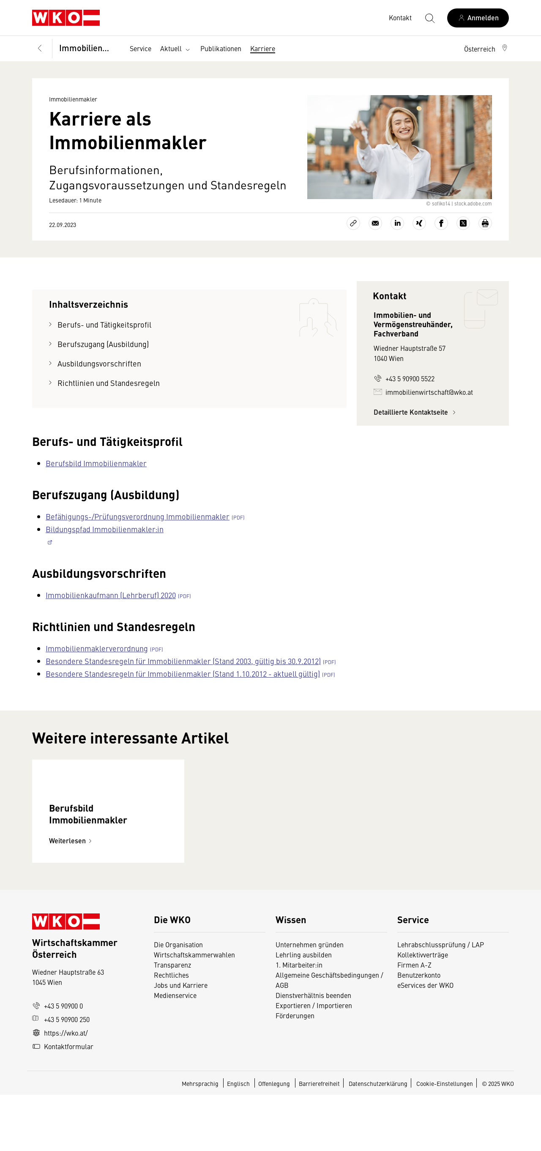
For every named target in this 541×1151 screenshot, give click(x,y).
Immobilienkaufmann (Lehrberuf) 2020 (111, 595)
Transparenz (172, 1020)
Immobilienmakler (89, 47)
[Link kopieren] (353, 223)
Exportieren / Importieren (314, 1061)
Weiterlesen (71, 897)
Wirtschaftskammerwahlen (194, 1010)
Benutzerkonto (418, 1031)
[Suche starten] (429, 17)
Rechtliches (171, 1031)
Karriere (262, 48)
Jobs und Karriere (181, 1041)
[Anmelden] (478, 17)
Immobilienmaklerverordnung (97, 648)
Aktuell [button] (176, 49)
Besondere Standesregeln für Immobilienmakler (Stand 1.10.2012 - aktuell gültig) (183, 673)
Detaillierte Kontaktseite (416, 412)
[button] (486, 49)
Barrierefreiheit (319, 1139)
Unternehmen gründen (310, 1000)
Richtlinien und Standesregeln (108, 382)
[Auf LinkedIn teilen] (397, 223)
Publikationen (220, 48)
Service (140, 48)
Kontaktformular (62, 1102)
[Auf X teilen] (463, 223)
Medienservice (175, 1051)
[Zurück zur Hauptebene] (40, 48)
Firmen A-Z (414, 1020)
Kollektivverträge (422, 1010)
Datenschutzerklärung (378, 1139)
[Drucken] (485, 223)
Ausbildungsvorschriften (99, 363)
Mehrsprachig (201, 1139)
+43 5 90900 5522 (404, 378)
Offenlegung (274, 1139)
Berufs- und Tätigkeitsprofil (104, 324)
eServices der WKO (425, 1041)
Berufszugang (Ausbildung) (103, 344)
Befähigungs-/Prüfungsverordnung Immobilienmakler (138, 516)
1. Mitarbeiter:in (299, 1020)
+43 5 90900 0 (57, 1061)
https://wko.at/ (60, 1089)
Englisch (239, 1139)
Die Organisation (178, 1000)
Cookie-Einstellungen (444, 1139)
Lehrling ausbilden (304, 1010)
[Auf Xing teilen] (419, 223)
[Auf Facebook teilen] (441, 223)
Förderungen (295, 1071)
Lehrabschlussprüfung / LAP (440, 1000)
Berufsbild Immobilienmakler (96, 463)
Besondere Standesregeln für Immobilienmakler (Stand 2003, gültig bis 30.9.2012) (183, 661)
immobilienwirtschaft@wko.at (423, 391)
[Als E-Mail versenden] (375, 223)
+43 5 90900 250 (61, 1075)
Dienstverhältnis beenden (313, 1051)
